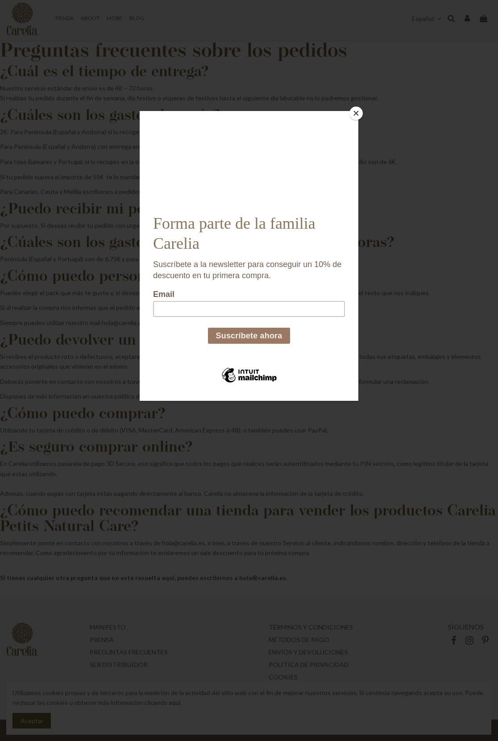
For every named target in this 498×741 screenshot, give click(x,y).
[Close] (356, 113)
